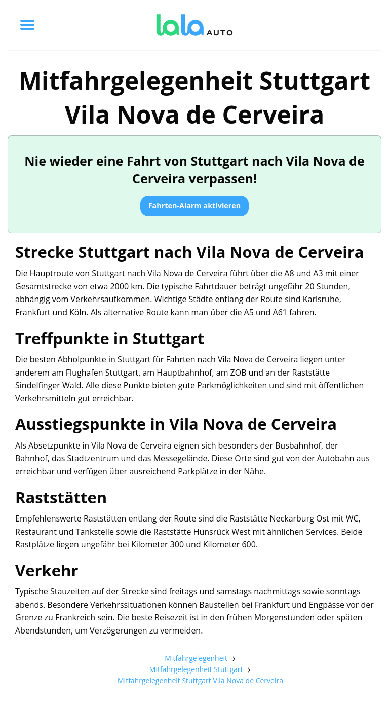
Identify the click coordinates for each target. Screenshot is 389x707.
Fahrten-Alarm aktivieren (194, 205)
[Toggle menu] (27, 24)
